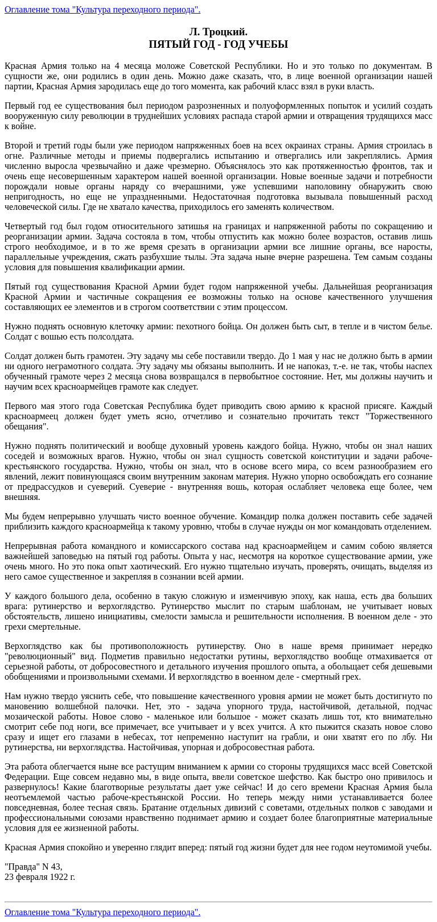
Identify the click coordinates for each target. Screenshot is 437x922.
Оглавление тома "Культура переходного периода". (102, 9)
